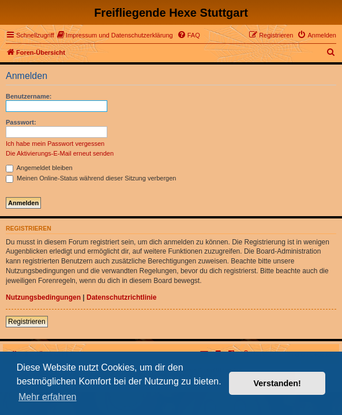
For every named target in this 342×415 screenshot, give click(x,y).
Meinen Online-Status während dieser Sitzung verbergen (91, 178)
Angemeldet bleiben (39, 167)
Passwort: (21, 122)
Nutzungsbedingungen (43, 297)
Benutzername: (28, 96)
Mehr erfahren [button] (47, 397)
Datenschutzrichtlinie (121, 297)
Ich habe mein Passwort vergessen (55, 143)
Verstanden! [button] (277, 383)
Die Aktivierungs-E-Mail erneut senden (60, 153)
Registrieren (27, 322)
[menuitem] (115, 35)
